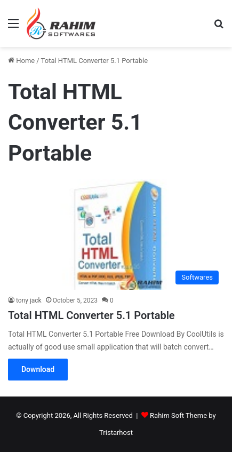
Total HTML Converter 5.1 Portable (91, 315)
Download (37, 369)
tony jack (29, 300)
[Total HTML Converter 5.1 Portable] (116, 234)
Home (21, 61)
